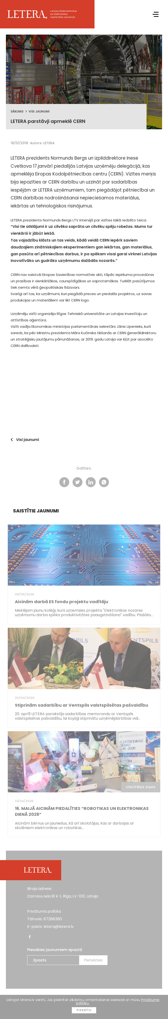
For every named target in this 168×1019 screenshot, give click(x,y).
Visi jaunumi (39, 111)
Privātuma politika (44, 911)
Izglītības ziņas (140, 787)
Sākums (17, 111)
